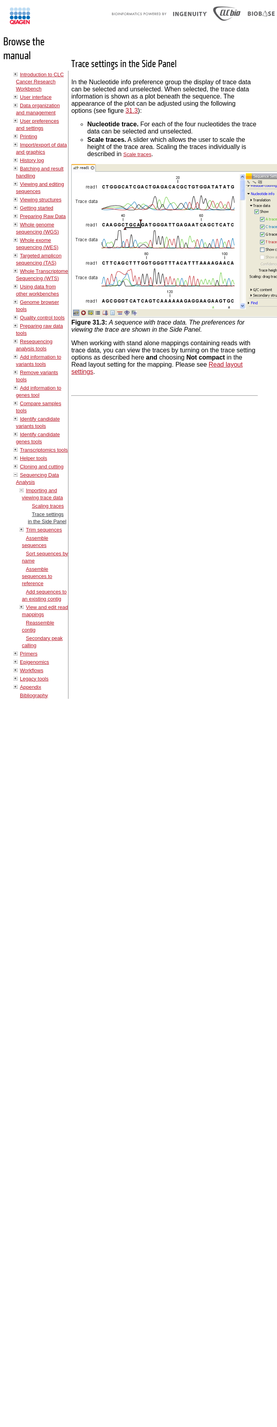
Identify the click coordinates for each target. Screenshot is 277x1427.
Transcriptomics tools (44, 450)
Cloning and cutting (42, 467)
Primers (28, 654)
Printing (28, 136)
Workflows (31, 670)
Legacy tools (34, 679)
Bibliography (34, 695)
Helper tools (33, 458)
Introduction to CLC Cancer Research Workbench (40, 82)
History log (32, 160)
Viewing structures (40, 200)
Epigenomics (34, 662)
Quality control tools (42, 318)
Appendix (30, 687)
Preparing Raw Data (43, 216)
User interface (36, 97)
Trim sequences (44, 530)
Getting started (36, 208)
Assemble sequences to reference (37, 576)
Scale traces (137, 154)
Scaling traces (48, 506)
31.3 (131, 110)
